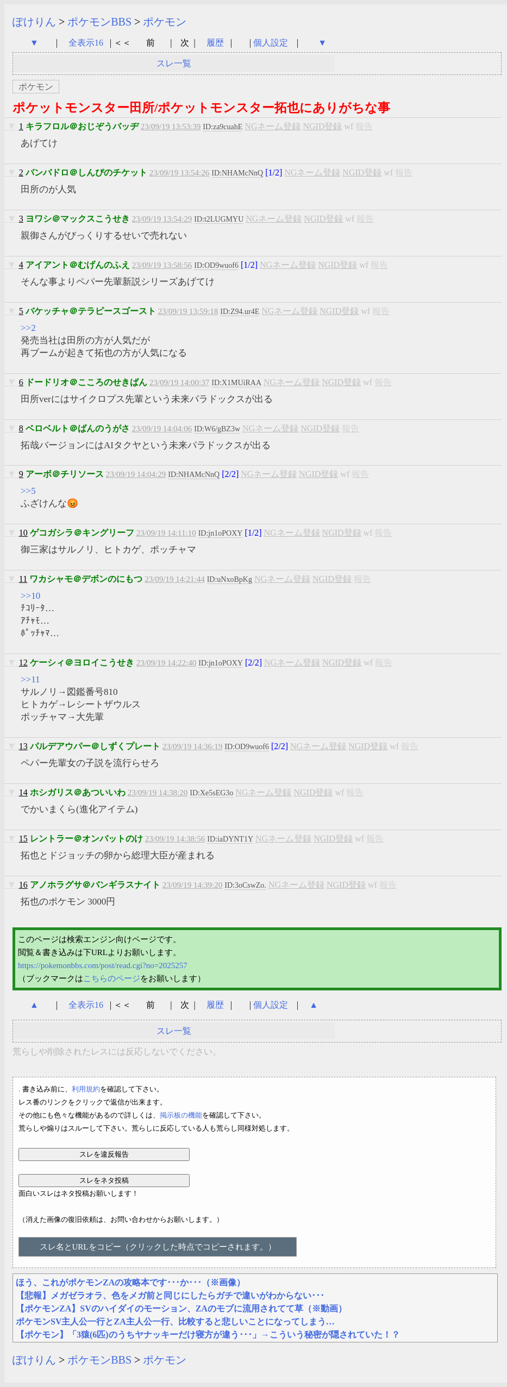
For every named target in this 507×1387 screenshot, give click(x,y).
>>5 (28, 491)
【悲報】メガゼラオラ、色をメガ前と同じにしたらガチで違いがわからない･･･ (170, 1295)
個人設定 (270, 42)
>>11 (30, 679)
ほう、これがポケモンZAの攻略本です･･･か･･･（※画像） (130, 1282)
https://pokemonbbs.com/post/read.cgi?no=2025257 (102, 965)
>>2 (28, 328)
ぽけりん (34, 22)
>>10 (30, 596)
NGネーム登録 (273, 126)
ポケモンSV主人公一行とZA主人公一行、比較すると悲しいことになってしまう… (175, 1321)
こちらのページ (111, 978)
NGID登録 (322, 126)
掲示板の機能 (181, 1115)
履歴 (216, 42)
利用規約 (86, 1089)
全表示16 (85, 42)
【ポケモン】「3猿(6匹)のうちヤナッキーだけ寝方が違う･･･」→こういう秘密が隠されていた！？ (208, 1334)
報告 (364, 126)
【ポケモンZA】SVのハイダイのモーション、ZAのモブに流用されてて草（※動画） (181, 1308)
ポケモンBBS (99, 22)
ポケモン (164, 22)
